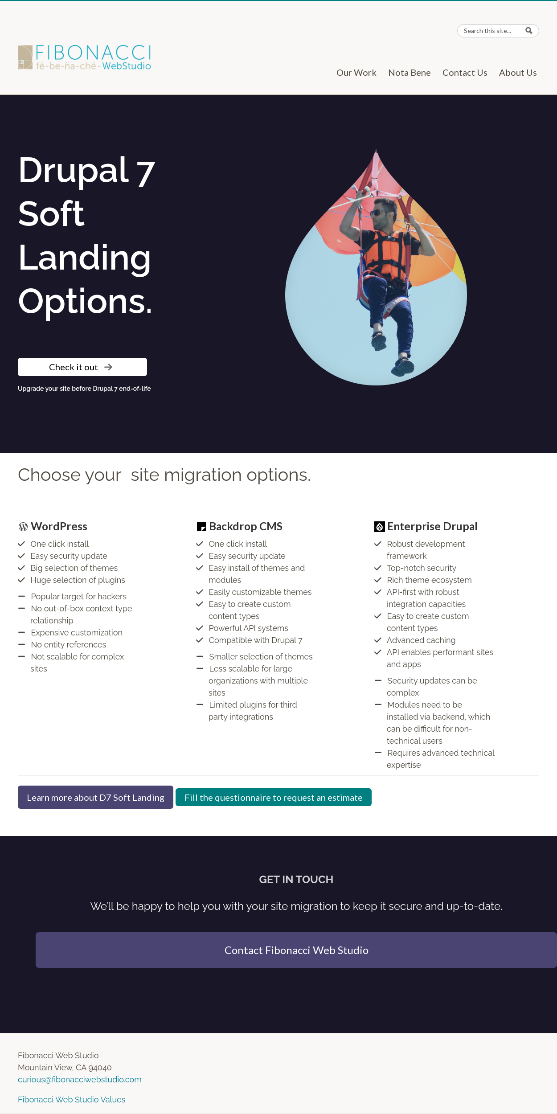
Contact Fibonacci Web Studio (297, 949)
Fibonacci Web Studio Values (71, 1099)
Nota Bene (412, 72)
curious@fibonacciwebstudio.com (80, 1079)
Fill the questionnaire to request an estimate (273, 797)
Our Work (360, 72)
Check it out (80, 366)
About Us (521, 72)
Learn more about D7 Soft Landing (95, 797)
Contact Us (468, 72)
